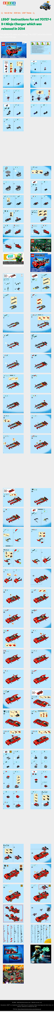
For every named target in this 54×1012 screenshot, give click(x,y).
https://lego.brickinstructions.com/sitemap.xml (29, 1009)
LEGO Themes (26, 13)
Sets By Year (8, 13)
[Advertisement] (27, 149)
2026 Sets (17, 13)
